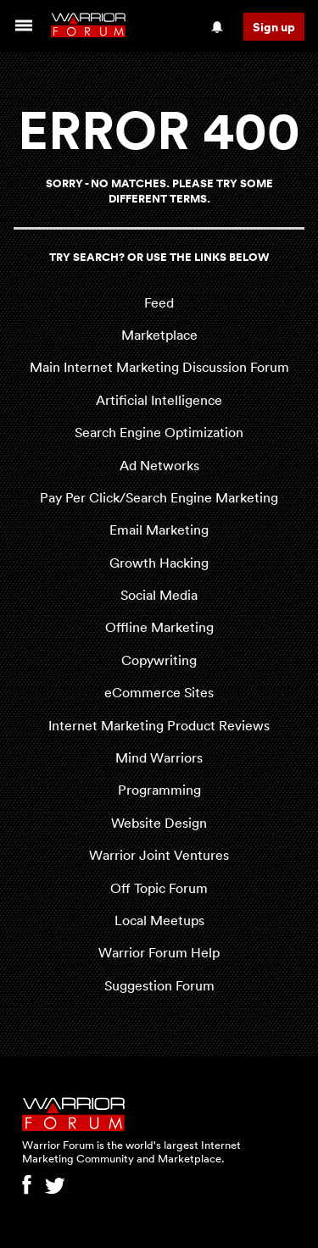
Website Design (159, 822)
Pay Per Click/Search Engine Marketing (159, 497)
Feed (159, 302)
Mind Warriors (159, 757)
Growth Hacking (159, 562)
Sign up (274, 27)
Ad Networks (159, 465)
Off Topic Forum (159, 887)
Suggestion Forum (159, 985)
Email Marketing (159, 529)
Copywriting (159, 660)
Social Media (159, 594)
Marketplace (159, 334)
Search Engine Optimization (159, 432)
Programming (159, 789)
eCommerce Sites (159, 692)
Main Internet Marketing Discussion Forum (159, 366)
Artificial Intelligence (159, 399)
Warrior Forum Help (159, 952)
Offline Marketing (159, 626)
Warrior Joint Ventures (159, 854)
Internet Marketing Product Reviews (159, 725)
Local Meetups (159, 920)
